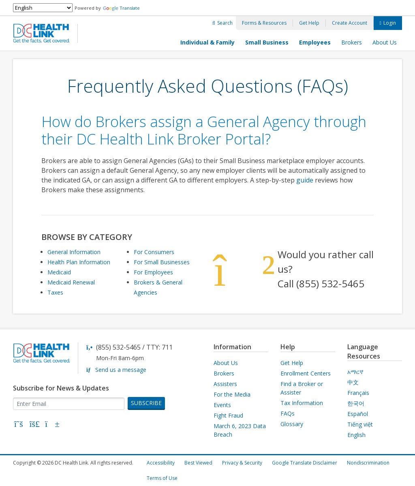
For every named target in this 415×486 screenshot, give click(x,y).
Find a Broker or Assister (301, 388)
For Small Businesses (162, 262)
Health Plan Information (78, 262)
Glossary (291, 424)
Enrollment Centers (305, 373)
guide (304, 180)
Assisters (225, 384)
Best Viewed (198, 462)
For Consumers (154, 252)
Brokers (351, 42)
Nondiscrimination (368, 462)
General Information (74, 252)
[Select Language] (43, 7)
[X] (18, 425)
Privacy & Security (242, 462)
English (356, 435)
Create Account (349, 22)
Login (389, 22)
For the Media (232, 394)
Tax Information (301, 403)
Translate (121, 8)
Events (222, 405)
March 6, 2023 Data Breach (240, 430)
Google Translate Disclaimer (304, 462)
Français (358, 393)
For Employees (153, 272)
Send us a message (120, 370)
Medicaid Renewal (71, 282)
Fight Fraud (228, 415)
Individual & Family (207, 42)
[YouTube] (50, 425)
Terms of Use (162, 478)
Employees (315, 42)
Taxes (55, 292)
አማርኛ (355, 372)
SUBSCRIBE (146, 403)
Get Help (309, 22)
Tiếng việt (360, 424)
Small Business (267, 42)
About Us (384, 42)
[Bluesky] (35, 425)
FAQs (287, 413)
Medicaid (59, 272)
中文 (353, 382)
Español (357, 414)
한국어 (355, 403)
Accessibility (161, 462)
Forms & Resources (264, 22)
